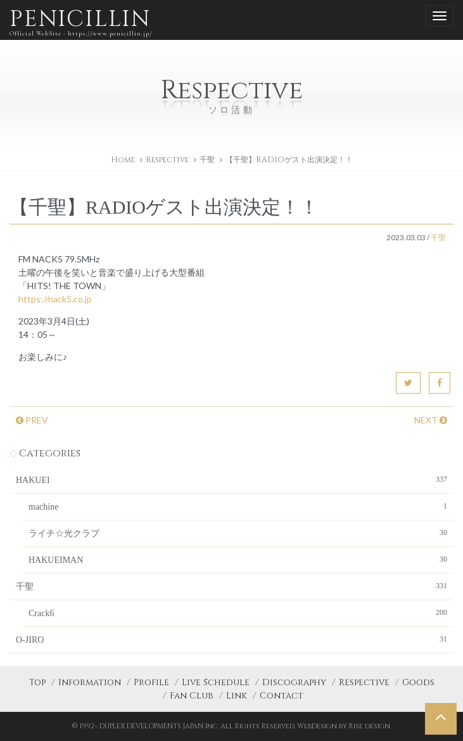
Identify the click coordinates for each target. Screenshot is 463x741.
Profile (151, 682)
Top (37, 682)
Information (89, 682)
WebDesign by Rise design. (344, 726)
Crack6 (238, 612)
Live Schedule (216, 682)
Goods (418, 682)
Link (236, 696)
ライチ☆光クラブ (238, 532)
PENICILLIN (81, 22)
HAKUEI (231, 479)
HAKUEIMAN (238, 559)
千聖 (207, 160)
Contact (281, 696)
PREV (32, 420)
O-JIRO (231, 639)
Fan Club (191, 696)
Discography (294, 682)
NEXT (430, 420)
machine (238, 506)
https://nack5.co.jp (55, 298)
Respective (364, 682)
